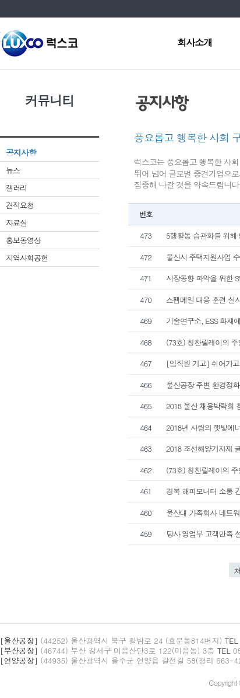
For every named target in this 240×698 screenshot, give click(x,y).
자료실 (16, 222)
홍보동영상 (23, 240)
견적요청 (20, 205)
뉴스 (13, 170)
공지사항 (21, 152)
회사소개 (194, 43)
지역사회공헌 (27, 257)
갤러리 (16, 187)
